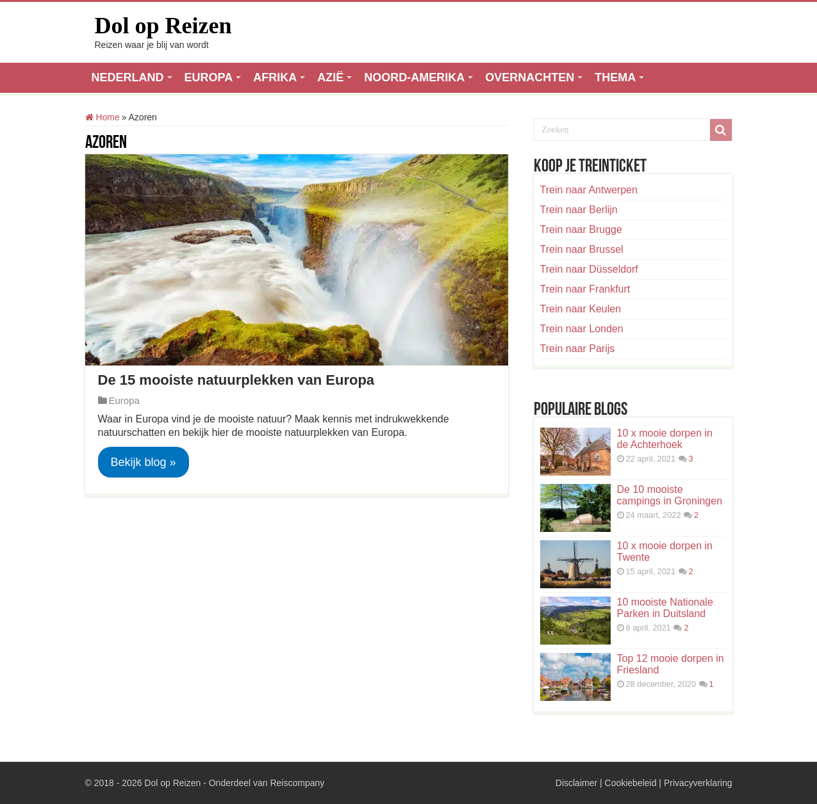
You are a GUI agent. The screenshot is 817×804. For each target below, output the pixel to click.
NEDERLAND (128, 77)
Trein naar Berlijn (579, 209)
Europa (124, 400)
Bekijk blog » (143, 462)
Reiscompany (297, 783)
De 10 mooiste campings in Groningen (670, 495)
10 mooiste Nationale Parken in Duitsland (665, 608)
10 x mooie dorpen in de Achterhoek (665, 439)
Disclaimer (576, 783)
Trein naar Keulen (581, 308)
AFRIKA (275, 77)
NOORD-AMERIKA (414, 77)
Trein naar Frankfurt (585, 289)
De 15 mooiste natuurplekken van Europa (236, 380)
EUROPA (209, 77)
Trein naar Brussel (581, 249)
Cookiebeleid (631, 783)
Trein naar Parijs (577, 348)
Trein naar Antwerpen (589, 189)
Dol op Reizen (163, 25)
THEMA (615, 77)
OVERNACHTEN (529, 77)
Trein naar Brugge (581, 229)
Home (102, 117)
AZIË (330, 77)
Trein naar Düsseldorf (589, 269)
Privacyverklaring (698, 783)
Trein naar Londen (581, 328)
